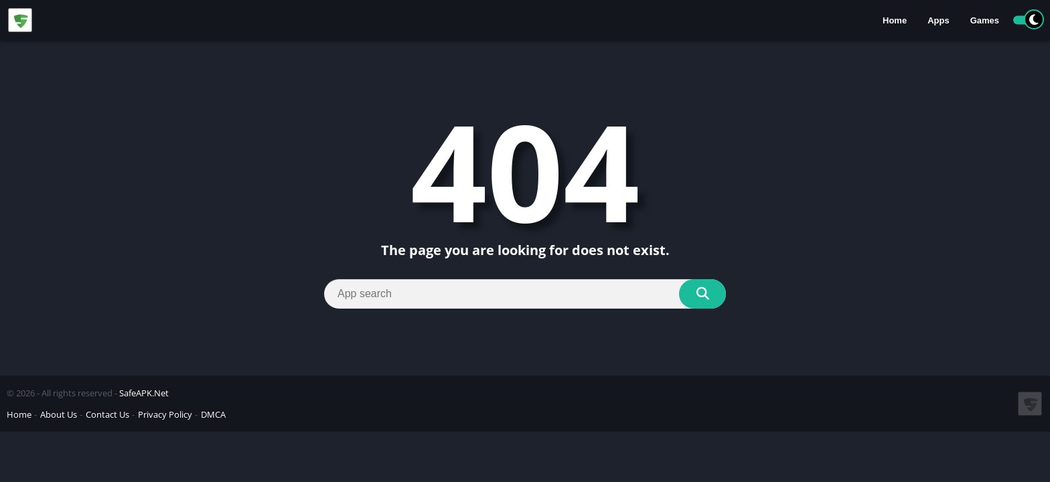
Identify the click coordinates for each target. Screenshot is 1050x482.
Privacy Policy (165, 414)
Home (895, 20)
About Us (58, 414)
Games (984, 20)
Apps (938, 20)
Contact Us (107, 414)
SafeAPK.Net (144, 393)
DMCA (213, 414)
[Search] (525, 294)
